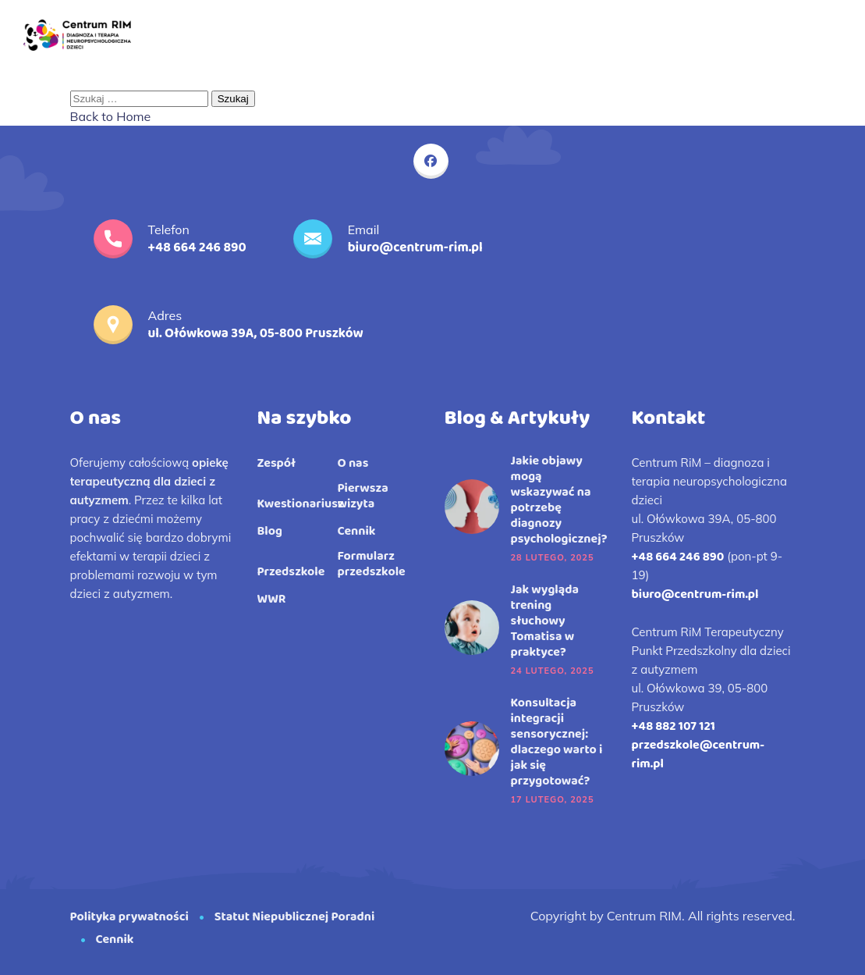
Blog (269, 531)
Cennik (357, 531)
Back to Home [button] (110, 116)
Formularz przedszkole (372, 564)
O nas (353, 463)
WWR (271, 599)
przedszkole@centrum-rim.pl (698, 754)
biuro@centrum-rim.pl (695, 594)
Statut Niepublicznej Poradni (296, 917)
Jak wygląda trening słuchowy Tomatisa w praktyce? (545, 621)
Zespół (276, 463)
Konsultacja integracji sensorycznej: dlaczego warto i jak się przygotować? (557, 742)
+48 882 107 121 (673, 726)
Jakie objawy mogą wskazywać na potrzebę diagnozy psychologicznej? (559, 500)
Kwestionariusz (300, 504)
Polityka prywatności (129, 917)
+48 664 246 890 (678, 557)
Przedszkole (291, 572)
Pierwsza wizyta (363, 496)
